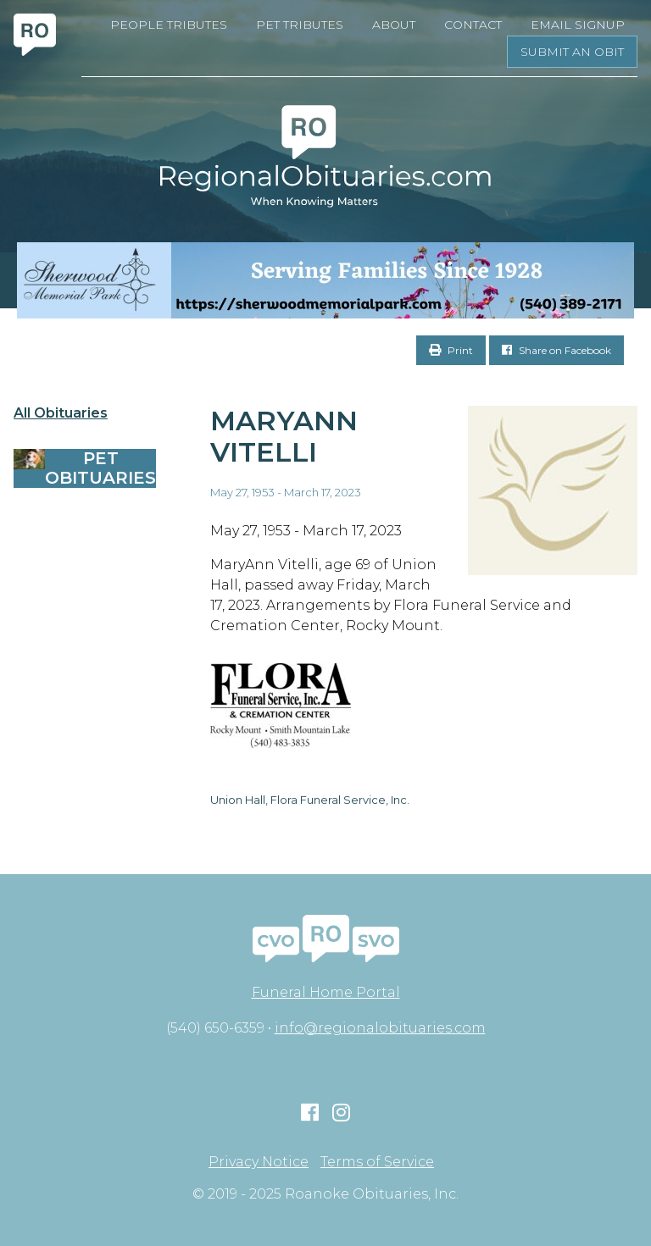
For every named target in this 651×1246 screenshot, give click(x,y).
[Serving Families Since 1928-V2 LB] (325, 280)
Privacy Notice (259, 1162)
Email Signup (578, 24)
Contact (473, 24)
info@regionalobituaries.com (380, 1028)
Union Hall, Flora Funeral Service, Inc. (309, 799)
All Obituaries (61, 413)
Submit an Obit (572, 51)
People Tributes (168, 24)
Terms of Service (377, 1162)
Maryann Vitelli (284, 436)
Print (451, 350)
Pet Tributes (299, 24)
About (393, 24)
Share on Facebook (556, 350)
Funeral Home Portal (326, 992)
